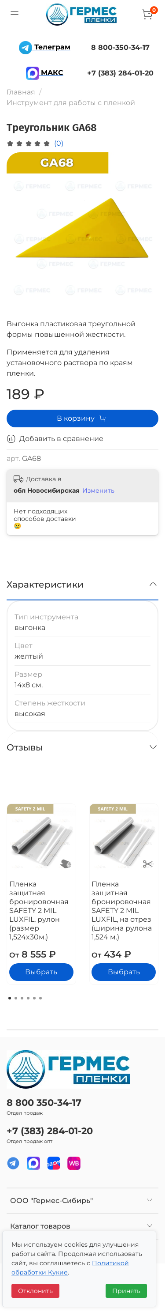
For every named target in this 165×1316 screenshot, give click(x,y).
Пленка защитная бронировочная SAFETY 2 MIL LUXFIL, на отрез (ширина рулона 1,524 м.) (122, 910)
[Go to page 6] (40, 998)
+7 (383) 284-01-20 (50, 1130)
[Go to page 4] (28, 998)
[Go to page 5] (34, 998)
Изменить (98, 490)
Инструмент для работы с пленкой (71, 102)
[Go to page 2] (16, 998)
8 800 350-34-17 (44, 1102)
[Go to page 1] (9, 998)
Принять (126, 1291)
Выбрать (41, 972)
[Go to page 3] (22, 998)
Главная (21, 92)
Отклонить (35, 1291)
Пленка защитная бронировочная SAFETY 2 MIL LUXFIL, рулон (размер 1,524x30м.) (39, 910)
